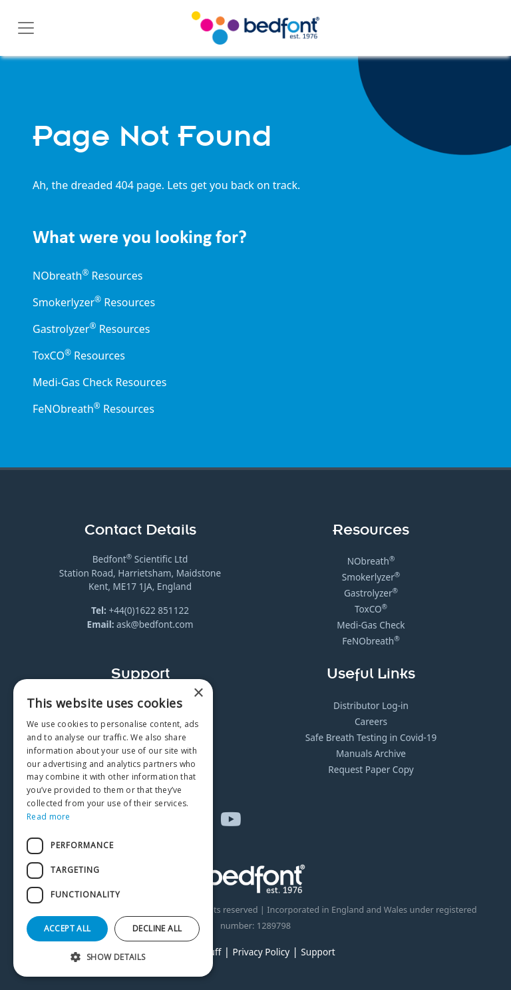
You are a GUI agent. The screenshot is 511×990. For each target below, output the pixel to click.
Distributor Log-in (371, 705)
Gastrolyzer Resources (91, 329)
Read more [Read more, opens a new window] (49, 816)
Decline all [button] (157, 928)
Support (318, 951)
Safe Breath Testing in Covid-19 (370, 737)
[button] (113, 956)
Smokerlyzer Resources (94, 302)
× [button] (198, 693)
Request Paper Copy (370, 769)
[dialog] (113, 828)
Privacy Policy (260, 951)
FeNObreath (370, 640)
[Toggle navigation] (26, 28)
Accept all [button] (67, 928)
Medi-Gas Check (72, 382)
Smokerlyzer (371, 577)
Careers (371, 721)
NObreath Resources (87, 275)
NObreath (371, 561)
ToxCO (52, 355)
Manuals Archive (371, 753)
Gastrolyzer (371, 593)
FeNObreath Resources (93, 408)
